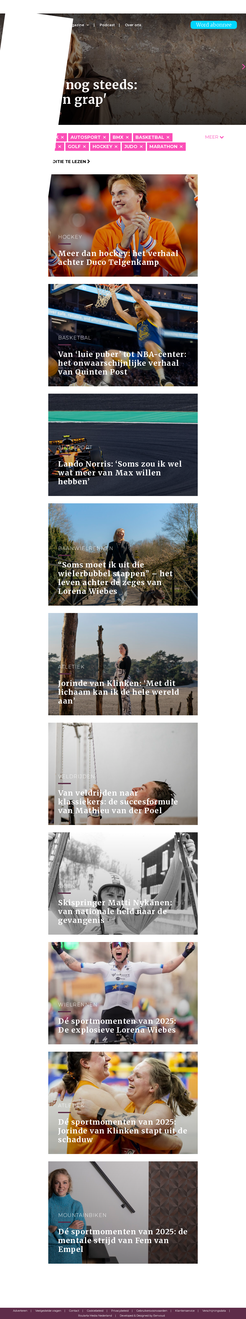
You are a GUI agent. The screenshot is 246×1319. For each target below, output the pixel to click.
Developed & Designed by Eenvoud (142, 1315)
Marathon (163, 146)
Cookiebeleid (95, 1310)
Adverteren (20, 1310)
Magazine (75, 25)
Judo (130, 146)
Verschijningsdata (214, 1310)
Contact (74, 1310)
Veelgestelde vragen (48, 1310)
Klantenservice (185, 1310)
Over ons (133, 25)
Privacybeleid (120, 1310)
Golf (74, 146)
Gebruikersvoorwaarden (151, 1310)
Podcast (107, 25)
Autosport (86, 137)
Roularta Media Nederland (95, 1315)
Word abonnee (214, 25)
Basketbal (149, 137)
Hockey (102, 146)
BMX (118, 137)
